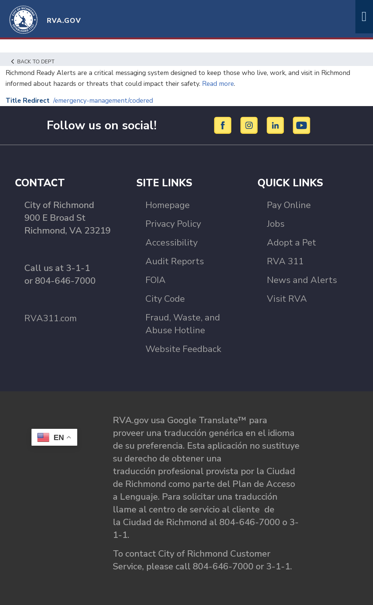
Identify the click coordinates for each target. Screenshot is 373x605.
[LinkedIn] (276, 124)
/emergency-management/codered (108, 100)
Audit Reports (174, 261)
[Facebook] (224, 124)
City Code (165, 299)
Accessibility (171, 243)
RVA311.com (50, 318)
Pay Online (289, 205)
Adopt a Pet (291, 243)
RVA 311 (285, 261)
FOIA (155, 280)
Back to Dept (34, 61)
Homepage (167, 205)
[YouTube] (301, 124)
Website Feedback (183, 349)
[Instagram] (250, 124)
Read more (225, 83)
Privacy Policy (173, 224)
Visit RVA (287, 299)
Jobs (276, 224)
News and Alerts (302, 280)
